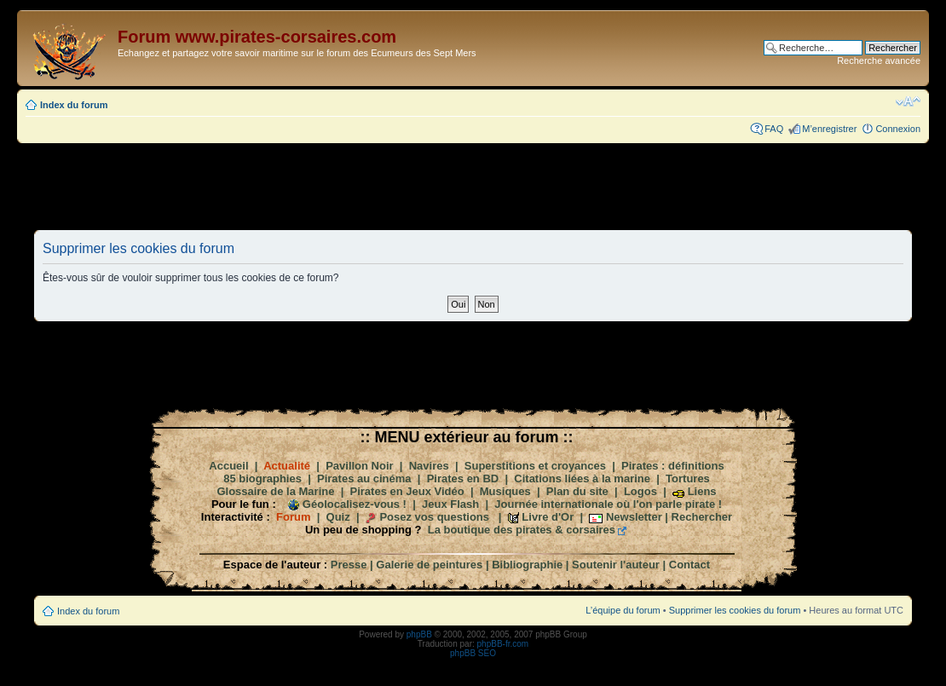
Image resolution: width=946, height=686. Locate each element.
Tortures (688, 478)
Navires (429, 465)
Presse (349, 564)
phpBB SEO (473, 653)
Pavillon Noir (359, 465)
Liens (702, 491)
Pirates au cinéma (364, 478)
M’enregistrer (829, 129)
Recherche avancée (878, 60)
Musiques (505, 491)
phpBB (419, 634)
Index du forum (73, 105)
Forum (293, 516)
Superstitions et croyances (535, 465)
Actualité (286, 465)
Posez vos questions (434, 516)
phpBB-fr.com (503, 644)
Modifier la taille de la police (908, 101)
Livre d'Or (548, 516)
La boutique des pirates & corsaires (521, 529)
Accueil (228, 465)
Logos (640, 491)
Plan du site (577, 491)
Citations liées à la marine (582, 478)
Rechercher (702, 516)
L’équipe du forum (622, 610)
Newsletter (634, 516)
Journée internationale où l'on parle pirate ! (608, 504)
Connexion (897, 129)
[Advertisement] (473, 185)
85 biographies (262, 478)
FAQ (773, 129)
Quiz (338, 516)
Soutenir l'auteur (616, 564)
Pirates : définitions (672, 465)
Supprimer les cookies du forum (735, 610)
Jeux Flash (450, 504)
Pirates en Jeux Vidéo (407, 491)
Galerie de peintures (429, 564)
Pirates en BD (463, 478)
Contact (689, 564)
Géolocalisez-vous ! (355, 504)
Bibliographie (527, 564)
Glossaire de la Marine (275, 491)
